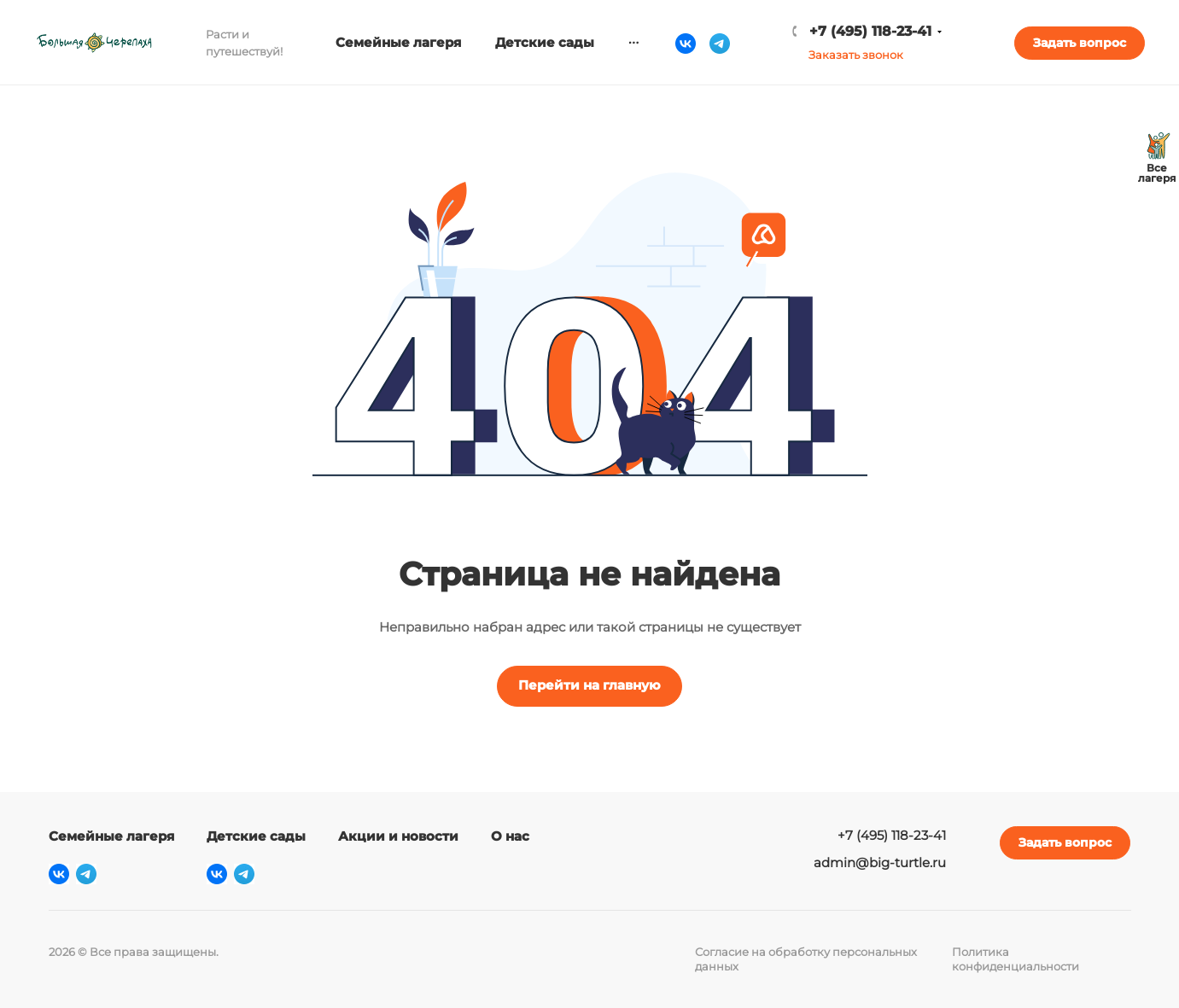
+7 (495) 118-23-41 (870, 31)
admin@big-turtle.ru (880, 862)
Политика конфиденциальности (1015, 959)
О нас (510, 836)
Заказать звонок (855, 54)
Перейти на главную (589, 685)
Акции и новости (398, 836)
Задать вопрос (1079, 42)
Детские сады (256, 836)
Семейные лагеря (111, 836)
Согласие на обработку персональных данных (806, 959)
